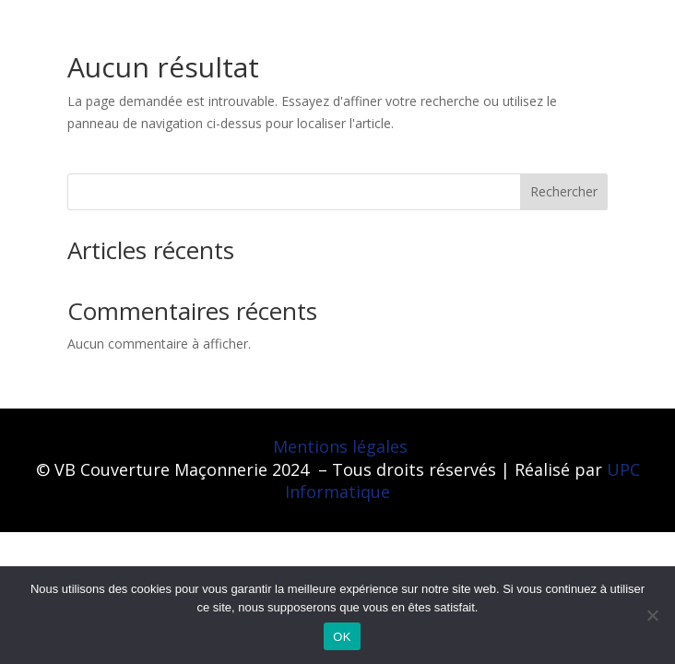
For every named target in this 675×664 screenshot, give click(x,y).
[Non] (652, 615)
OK (341, 637)
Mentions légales (340, 446)
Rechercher (564, 191)
